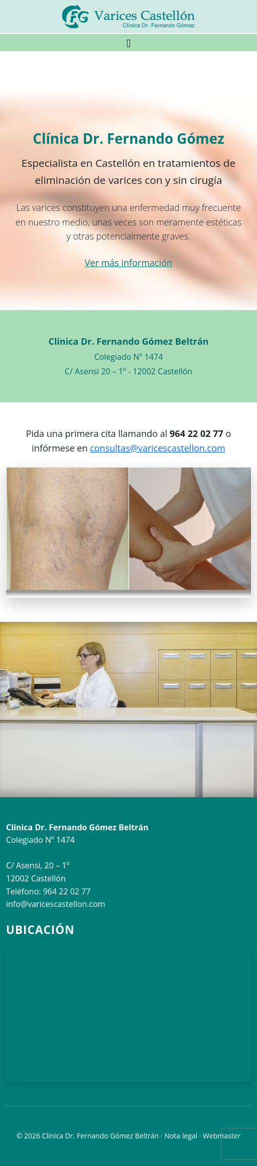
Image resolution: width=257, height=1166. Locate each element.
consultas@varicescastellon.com (157, 448)
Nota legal (180, 1135)
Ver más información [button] (128, 263)
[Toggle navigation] (128, 42)
